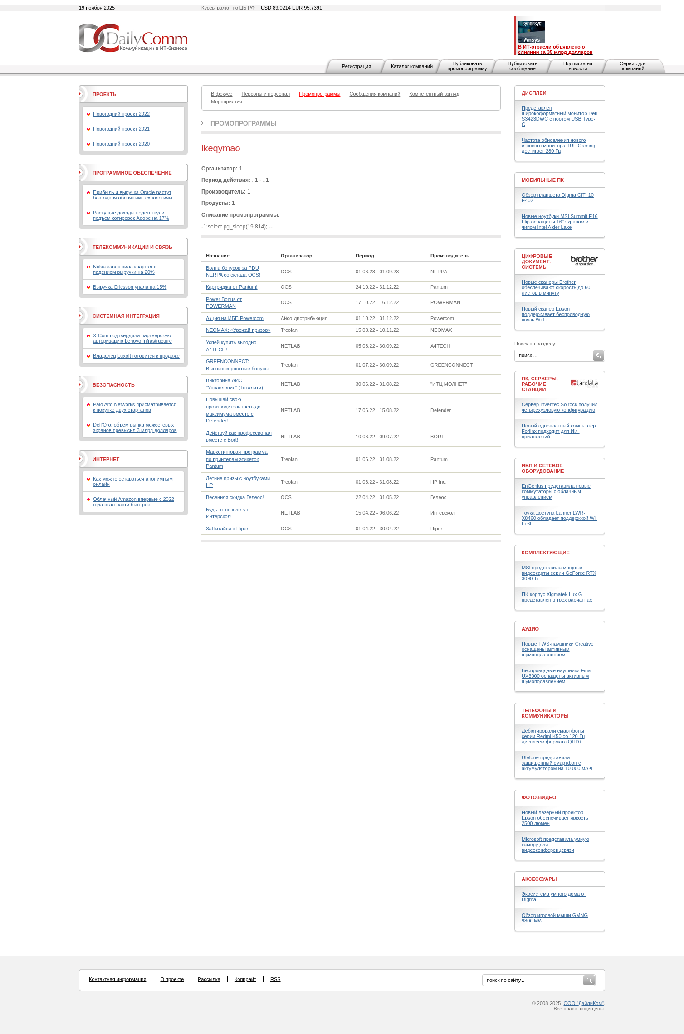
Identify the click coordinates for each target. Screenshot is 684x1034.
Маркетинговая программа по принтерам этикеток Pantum (237, 459)
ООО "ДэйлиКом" (584, 1003)
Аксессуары (539, 879)
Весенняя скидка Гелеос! (235, 497)
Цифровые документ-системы (537, 261)
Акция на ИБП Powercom (235, 318)
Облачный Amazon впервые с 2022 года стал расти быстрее (133, 501)
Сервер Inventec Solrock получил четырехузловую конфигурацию (560, 407)
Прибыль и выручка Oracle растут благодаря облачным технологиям (132, 194)
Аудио (530, 628)
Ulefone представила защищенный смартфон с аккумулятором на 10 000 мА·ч (557, 763)
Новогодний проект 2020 (121, 143)
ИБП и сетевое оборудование (543, 468)
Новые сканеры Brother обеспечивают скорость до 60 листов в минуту (556, 287)
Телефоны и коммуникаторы (545, 713)
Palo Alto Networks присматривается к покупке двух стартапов (134, 407)
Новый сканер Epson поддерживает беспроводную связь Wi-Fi (556, 314)
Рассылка (209, 979)
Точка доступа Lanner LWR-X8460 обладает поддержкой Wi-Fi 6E (559, 518)
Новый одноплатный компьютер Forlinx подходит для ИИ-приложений (559, 431)
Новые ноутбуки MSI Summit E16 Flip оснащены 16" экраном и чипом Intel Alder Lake (560, 222)
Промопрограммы (243, 123)
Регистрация (356, 66)
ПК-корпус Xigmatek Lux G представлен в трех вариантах (557, 597)
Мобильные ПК (543, 180)
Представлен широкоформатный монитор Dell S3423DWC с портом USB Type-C (559, 116)
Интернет (106, 459)
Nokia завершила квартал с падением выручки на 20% (124, 269)
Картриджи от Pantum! (232, 287)
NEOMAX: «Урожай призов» (238, 330)
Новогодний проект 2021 (121, 128)
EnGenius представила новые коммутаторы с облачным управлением (556, 491)
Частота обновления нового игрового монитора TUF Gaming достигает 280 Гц (558, 145)
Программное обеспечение (132, 172)
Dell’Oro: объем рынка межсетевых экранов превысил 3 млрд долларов (135, 427)
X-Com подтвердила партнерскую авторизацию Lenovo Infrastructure (132, 338)
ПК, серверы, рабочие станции (540, 384)
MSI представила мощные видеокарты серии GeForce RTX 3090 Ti (559, 573)
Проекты (105, 94)
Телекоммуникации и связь (132, 247)
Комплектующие (546, 552)
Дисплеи (534, 93)
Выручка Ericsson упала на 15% (129, 287)
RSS (275, 979)
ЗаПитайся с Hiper (227, 528)
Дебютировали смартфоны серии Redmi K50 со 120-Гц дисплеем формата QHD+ (553, 736)
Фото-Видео (539, 797)
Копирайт (245, 979)
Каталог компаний (412, 66)
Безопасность (114, 385)
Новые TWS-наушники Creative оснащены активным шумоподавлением (558, 649)
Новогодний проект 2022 (121, 114)
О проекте (172, 979)
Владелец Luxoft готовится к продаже (136, 356)
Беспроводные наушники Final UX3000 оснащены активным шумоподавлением (557, 676)
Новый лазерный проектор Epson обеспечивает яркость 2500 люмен (555, 818)
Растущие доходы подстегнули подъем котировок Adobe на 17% (131, 215)
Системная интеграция (126, 316)
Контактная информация (117, 979)
